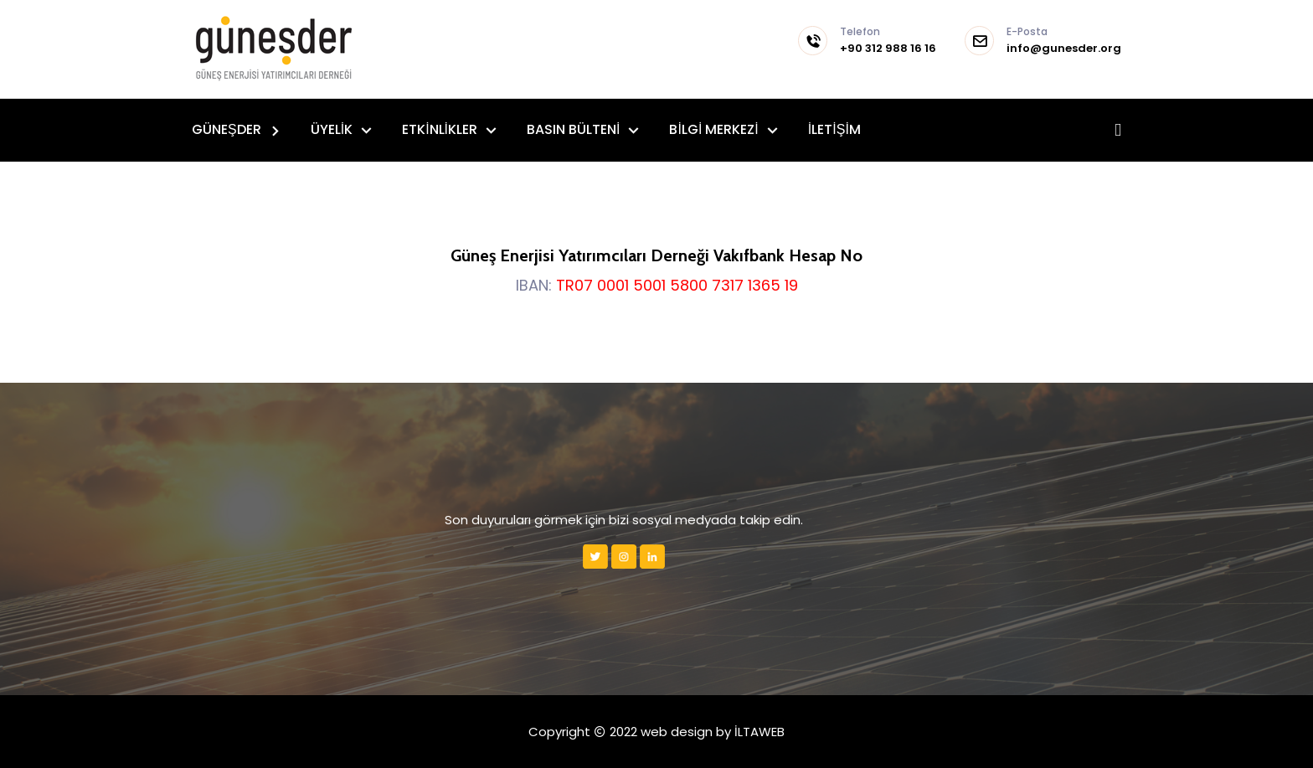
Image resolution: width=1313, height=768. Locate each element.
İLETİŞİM (834, 129)
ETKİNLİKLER (441, 129)
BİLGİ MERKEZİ (715, 129)
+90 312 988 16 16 (888, 41)
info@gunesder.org (1064, 41)
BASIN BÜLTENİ (575, 129)
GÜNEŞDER (228, 129)
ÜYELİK (333, 129)
